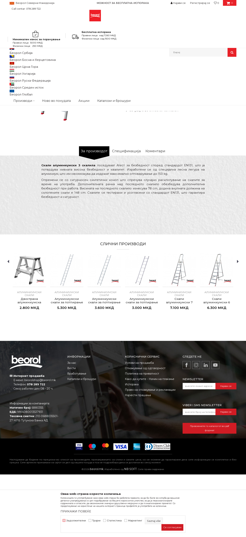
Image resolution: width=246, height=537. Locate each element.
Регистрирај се (200, 2)
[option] (123, 3)
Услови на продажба (139, 425)
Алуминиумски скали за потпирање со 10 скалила (104, 365)
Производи (26, 65)
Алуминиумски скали (84, 65)
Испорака (132, 447)
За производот (94, 214)
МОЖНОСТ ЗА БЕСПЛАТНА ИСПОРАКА (123, 2)
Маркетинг (135, 520)
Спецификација (126, 214)
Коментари (155, 214)
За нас (71, 425)
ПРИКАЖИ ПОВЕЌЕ (76, 511)
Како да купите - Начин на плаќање (149, 441)
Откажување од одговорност (145, 430)
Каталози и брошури (81, 441)
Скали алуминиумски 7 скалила (179, 365)
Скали (64, 65)
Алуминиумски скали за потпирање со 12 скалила (67, 365)
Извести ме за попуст (221, 148)
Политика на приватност (142, 436)
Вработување (76, 436)
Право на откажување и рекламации (150, 452)
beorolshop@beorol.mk (40, 442)
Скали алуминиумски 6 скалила (216, 365)
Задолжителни (76, 520)
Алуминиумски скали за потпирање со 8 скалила (142, 365)
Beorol (13, 65)
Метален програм (47, 65)
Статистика (114, 520)
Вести (71, 430)
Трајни (96, 520)
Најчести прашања (138, 457)
